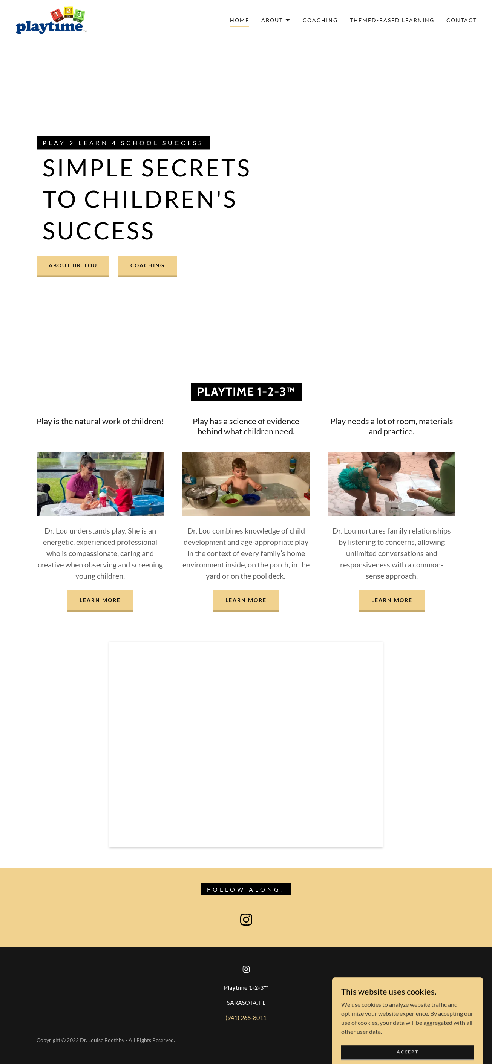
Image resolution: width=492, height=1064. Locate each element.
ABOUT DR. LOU (73, 265)
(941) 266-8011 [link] (246, 1017)
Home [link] (239, 20)
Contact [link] (461, 20)
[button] (276, 20)
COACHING (147, 265)
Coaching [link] (320, 20)
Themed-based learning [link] (392, 20)
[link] (51, 19)
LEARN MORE (100, 600)
